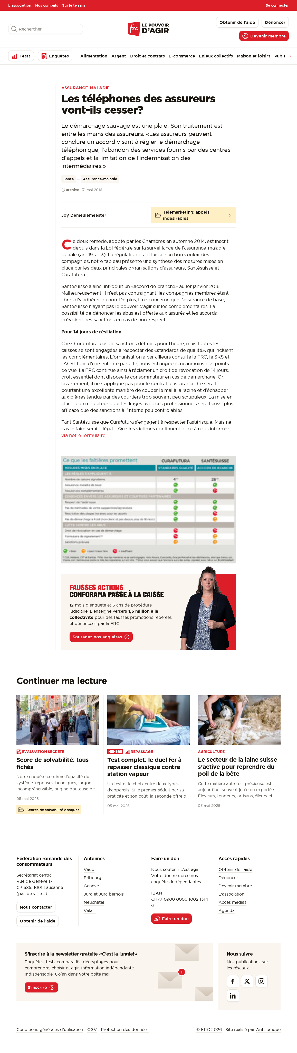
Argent (118, 56)
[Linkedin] (233, 995)
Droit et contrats (147, 56)
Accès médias (232, 902)
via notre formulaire (83, 435)
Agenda (226, 910)
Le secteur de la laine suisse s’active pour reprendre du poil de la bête (237, 766)
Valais (89, 910)
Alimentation (93, 56)
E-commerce (182, 56)
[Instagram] (261, 981)
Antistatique (268, 1029)
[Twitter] (247, 981)
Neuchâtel (94, 902)
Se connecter (277, 5)
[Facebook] (233, 981)
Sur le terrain (73, 5)
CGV (92, 1029)
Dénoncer (228, 877)
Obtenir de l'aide (235, 869)
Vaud (89, 869)
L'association (19, 5)
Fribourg (92, 877)
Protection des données (125, 1029)
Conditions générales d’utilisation (49, 1029)
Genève (91, 885)
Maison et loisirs (253, 56)
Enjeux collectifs (216, 56)
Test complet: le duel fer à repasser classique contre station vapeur (144, 767)
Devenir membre (235, 885)
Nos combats (46, 5)
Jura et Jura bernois (104, 894)
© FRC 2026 (209, 1029)
